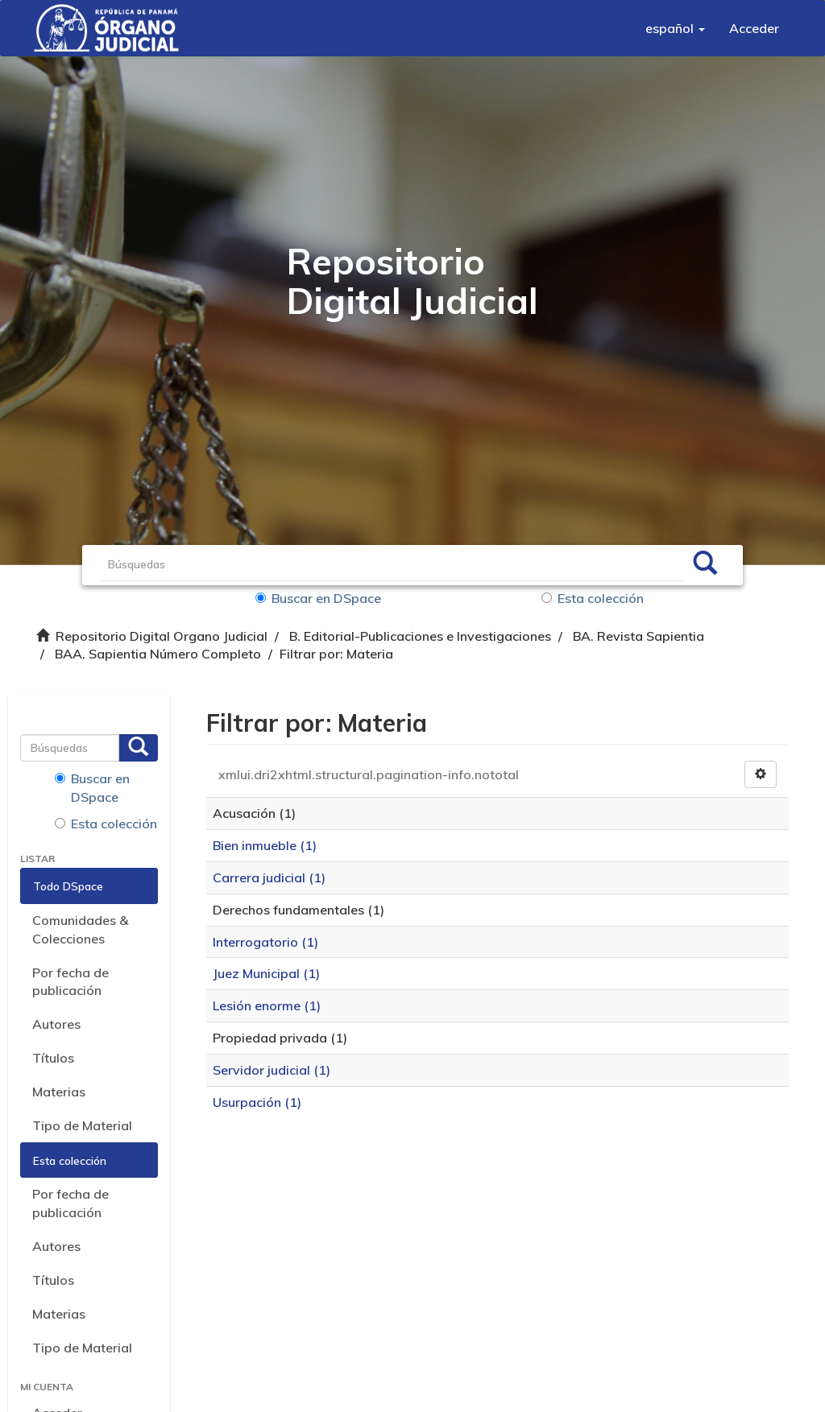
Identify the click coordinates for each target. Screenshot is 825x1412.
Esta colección (592, 598)
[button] (675, 28)
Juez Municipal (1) (266, 973)
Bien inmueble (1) (265, 845)
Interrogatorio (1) (265, 942)
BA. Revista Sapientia (638, 636)
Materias (58, 1092)
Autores (56, 1024)
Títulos (53, 1058)
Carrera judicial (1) (269, 877)
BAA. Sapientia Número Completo (158, 654)
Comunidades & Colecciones (80, 929)
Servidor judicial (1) (271, 1070)
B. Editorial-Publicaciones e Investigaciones (420, 636)
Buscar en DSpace (318, 598)
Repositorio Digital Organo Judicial (161, 636)
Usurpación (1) (257, 1102)
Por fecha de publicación (70, 981)
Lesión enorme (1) (267, 1005)
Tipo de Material (82, 1125)
